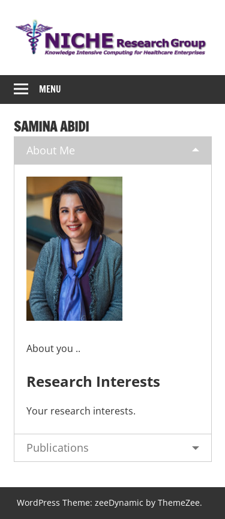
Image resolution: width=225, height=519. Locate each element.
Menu (50, 89)
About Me (50, 150)
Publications (57, 447)
